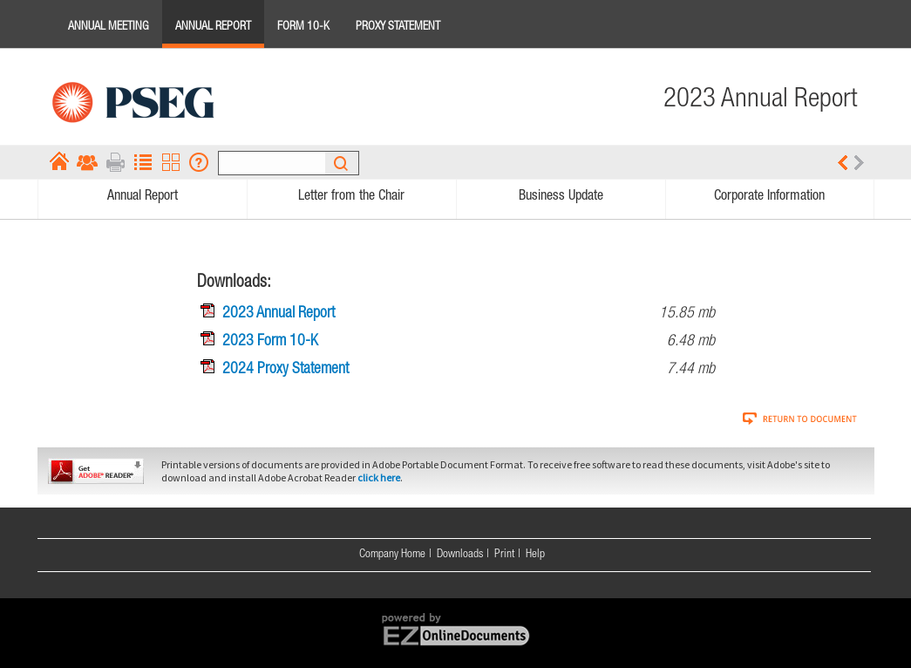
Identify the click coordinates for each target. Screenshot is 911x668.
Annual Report (213, 27)
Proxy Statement (398, 27)
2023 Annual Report (278, 314)
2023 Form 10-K (270, 342)
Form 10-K (303, 27)
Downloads (460, 555)
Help (535, 555)
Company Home (392, 555)
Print (504, 555)
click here (378, 477)
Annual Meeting (108, 27)
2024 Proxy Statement (285, 370)
